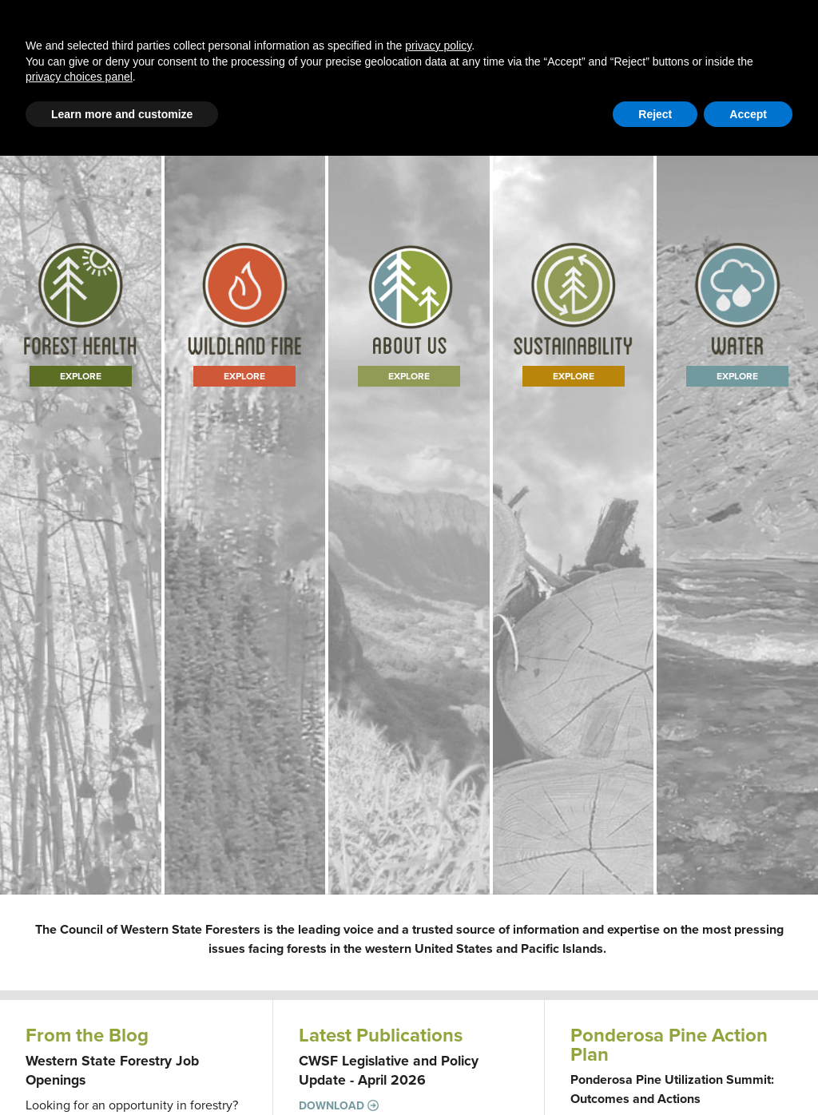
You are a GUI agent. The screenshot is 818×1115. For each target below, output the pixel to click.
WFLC (778, 107)
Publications (591, 49)
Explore (80, 511)
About (523, 49)
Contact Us (593, 107)
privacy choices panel (79, 1036)
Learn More (409, 511)
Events (661, 49)
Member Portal (669, 107)
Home (95, 49)
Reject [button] (655, 1073)
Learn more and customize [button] (122, 1073)
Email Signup (57, 107)
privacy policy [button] (438, 1004)
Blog (297, 49)
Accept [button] (748, 1073)
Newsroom (728, 49)
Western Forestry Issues (198, 49)
